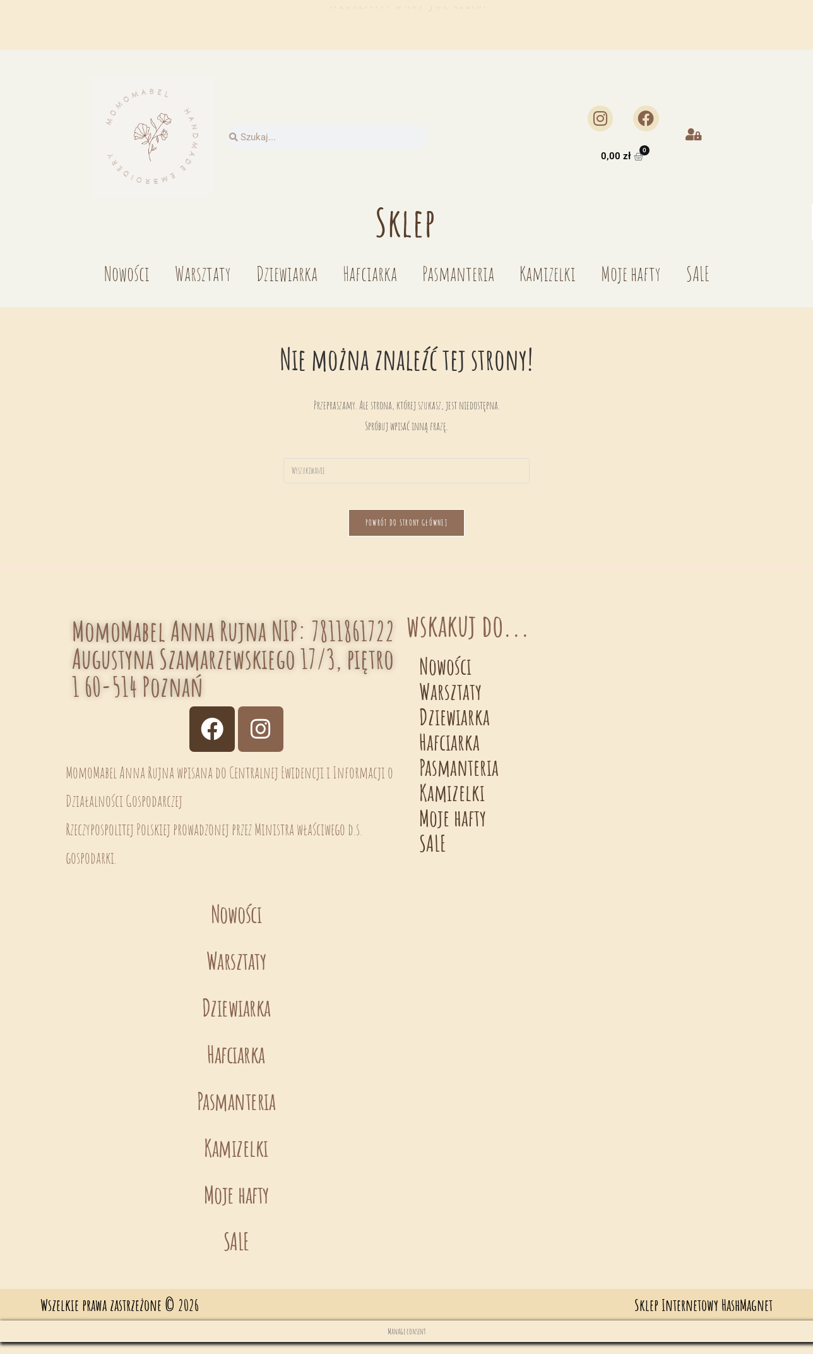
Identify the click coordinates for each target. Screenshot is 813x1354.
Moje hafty (631, 273)
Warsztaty (203, 273)
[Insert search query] (406, 470)
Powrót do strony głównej (406, 534)
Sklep (405, 222)
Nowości (127, 273)
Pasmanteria (458, 273)
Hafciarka (370, 273)
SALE (697, 273)
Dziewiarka (286, 273)
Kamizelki (547, 273)
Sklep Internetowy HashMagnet (703, 1317)
